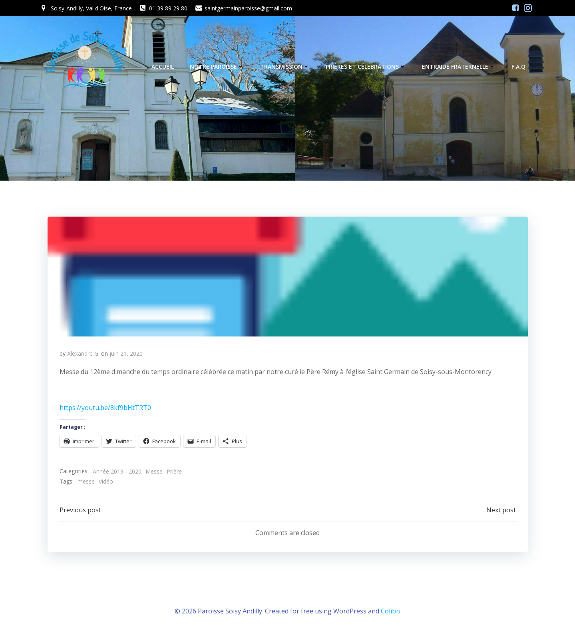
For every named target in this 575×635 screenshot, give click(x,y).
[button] (288, 276)
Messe (154, 471)
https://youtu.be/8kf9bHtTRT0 (105, 407)
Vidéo (106, 481)
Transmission (285, 66)
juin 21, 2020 (126, 353)
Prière (174, 471)
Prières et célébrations (366, 66)
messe (86, 481)
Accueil (162, 66)
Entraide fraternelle (458, 66)
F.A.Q (518, 66)
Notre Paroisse (217, 66)
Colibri (390, 611)
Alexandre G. (83, 353)
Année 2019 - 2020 (117, 471)
